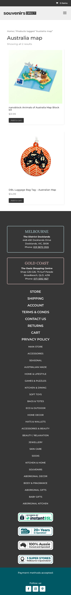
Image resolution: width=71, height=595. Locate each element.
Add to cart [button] (16, 120)
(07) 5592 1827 (41, 278)
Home (10, 31)
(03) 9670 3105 (41, 247)
